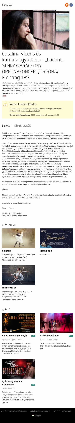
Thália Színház (8, 388)
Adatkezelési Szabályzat (40, 411)
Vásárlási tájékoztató (62, 411)
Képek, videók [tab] (22, 125)
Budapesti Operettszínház (12, 340)
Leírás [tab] (6, 125)
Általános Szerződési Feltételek (14, 411)
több (4, 96)
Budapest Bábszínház (49, 340)
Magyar (36, 415)
